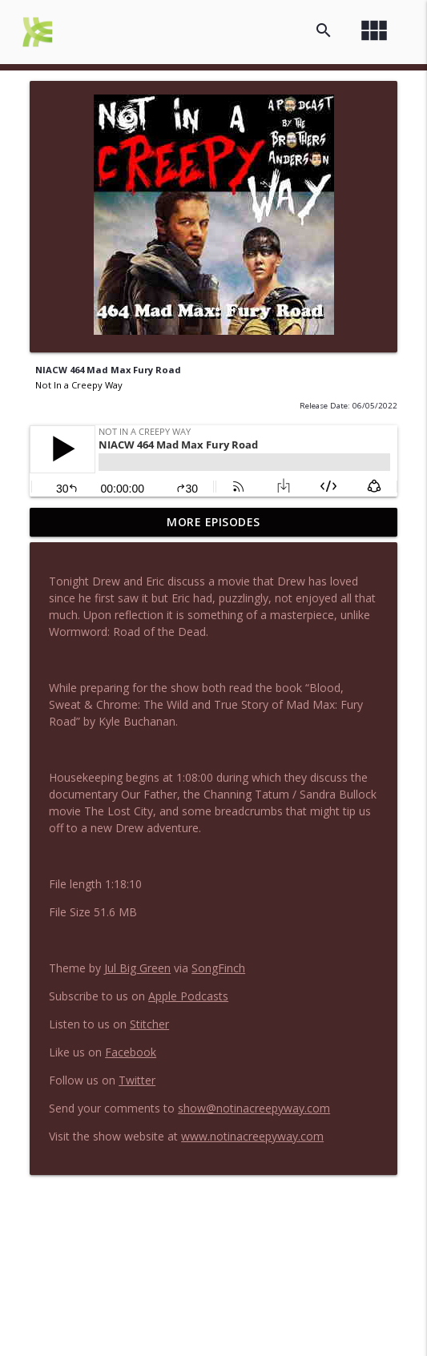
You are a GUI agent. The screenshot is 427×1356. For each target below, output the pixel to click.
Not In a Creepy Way (79, 385)
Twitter (137, 1080)
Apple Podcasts (188, 996)
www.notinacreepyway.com (252, 1136)
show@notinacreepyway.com (254, 1108)
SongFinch (218, 968)
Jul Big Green (137, 968)
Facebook (130, 1052)
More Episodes (213, 521)
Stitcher (149, 1024)
